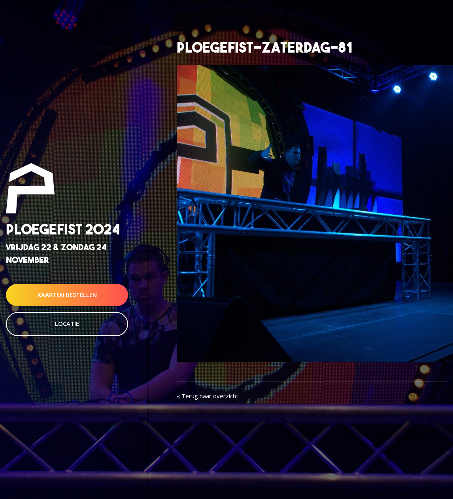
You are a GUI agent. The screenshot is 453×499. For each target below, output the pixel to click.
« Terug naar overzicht (207, 396)
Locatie (67, 323)
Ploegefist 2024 (63, 229)
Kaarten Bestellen (67, 295)
